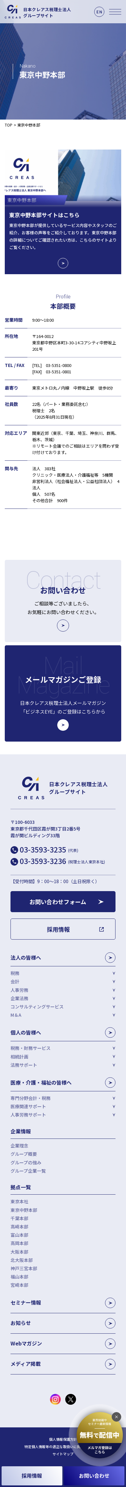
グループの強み (25, 1162)
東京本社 (19, 1201)
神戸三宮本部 (23, 1268)
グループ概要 (23, 1154)
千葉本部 (19, 1218)
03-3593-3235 (49, 849)
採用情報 (32, 1475)
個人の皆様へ (63, 1032)
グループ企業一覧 (28, 1171)
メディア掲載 (63, 1364)
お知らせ (63, 1323)
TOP (8, 125)
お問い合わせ (94, 1475)
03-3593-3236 (62, 861)
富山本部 (19, 1235)
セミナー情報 (63, 1303)
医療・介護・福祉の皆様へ (63, 1082)
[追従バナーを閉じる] (116, 1417)
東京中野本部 (23, 1210)
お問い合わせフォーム (57, 901)
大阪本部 (19, 1252)
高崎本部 (19, 1226)
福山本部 (19, 1276)
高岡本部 (19, 1243)
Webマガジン (63, 1343)
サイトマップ (63, 1454)
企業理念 (19, 1145)
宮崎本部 (19, 1285)
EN (99, 12)
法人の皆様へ (63, 957)
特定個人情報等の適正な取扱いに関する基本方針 (63, 1446)
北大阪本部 (21, 1260)
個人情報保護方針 (63, 1439)
